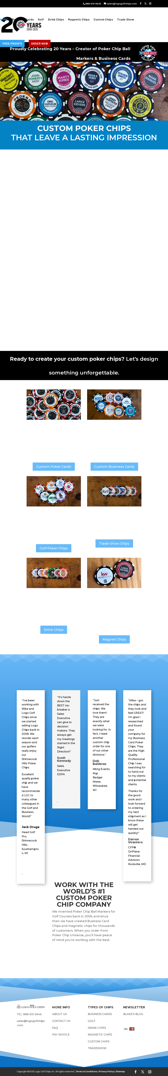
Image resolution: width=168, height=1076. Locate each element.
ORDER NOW (39, 43)
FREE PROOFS (12, 43)
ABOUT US (59, 1014)
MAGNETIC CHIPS (100, 1034)
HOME (4, 19)
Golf (41, 19)
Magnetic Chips (79, 19)
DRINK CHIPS (97, 1027)
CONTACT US (61, 1021)
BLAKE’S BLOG (133, 1014)
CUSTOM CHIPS (98, 1041)
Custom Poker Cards (53, 467)
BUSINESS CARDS (100, 1014)
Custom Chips (103, 19)
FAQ (55, 1027)
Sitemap (120, 1071)
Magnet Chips (114, 639)
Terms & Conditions (86, 1071)
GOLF (92, 1021)
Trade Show (125, 19)
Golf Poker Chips (54, 548)
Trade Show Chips (114, 543)
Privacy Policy (106, 1071)
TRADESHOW (97, 1048)
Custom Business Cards (114, 467)
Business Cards (23, 19)
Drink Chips (56, 19)
